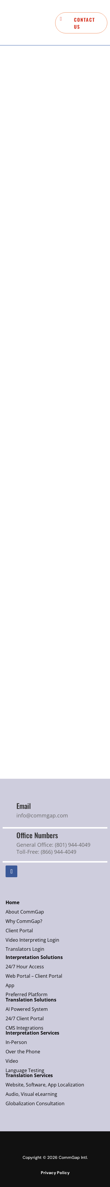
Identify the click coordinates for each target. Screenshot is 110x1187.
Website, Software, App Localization (45, 1084)
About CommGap (25, 912)
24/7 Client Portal (25, 1018)
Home (12, 902)
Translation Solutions (31, 999)
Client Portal (19, 930)
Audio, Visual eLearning (32, 1094)
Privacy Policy (55, 1172)
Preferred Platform (27, 994)
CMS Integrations (25, 1028)
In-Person (16, 1042)
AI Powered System (27, 1009)
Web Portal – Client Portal (34, 976)
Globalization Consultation (36, 1103)
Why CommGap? (24, 921)
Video (12, 1061)
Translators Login (25, 949)
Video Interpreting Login (32, 940)
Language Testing (25, 1070)
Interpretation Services (32, 1033)
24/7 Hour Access (25, 966)
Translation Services (30, 1075)
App (10, 985)
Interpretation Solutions (34, 957)
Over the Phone (23, 1051)
